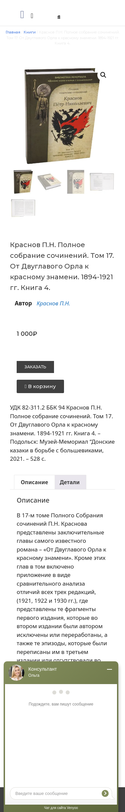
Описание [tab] (34, 482)
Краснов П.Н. (53, 303)
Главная (13, 32)
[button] (22, 14)
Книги (30, 32)
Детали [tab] (70, 482)
